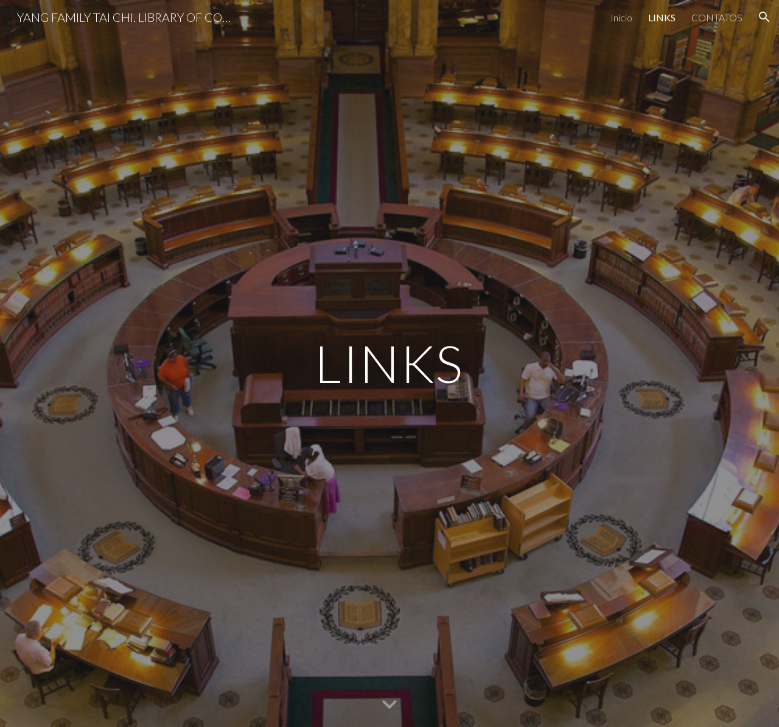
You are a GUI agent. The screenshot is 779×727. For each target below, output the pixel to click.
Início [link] (621, 17)
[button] (764, 17)
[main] (389, 363)
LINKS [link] (662, 17)
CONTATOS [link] (716, 17)
